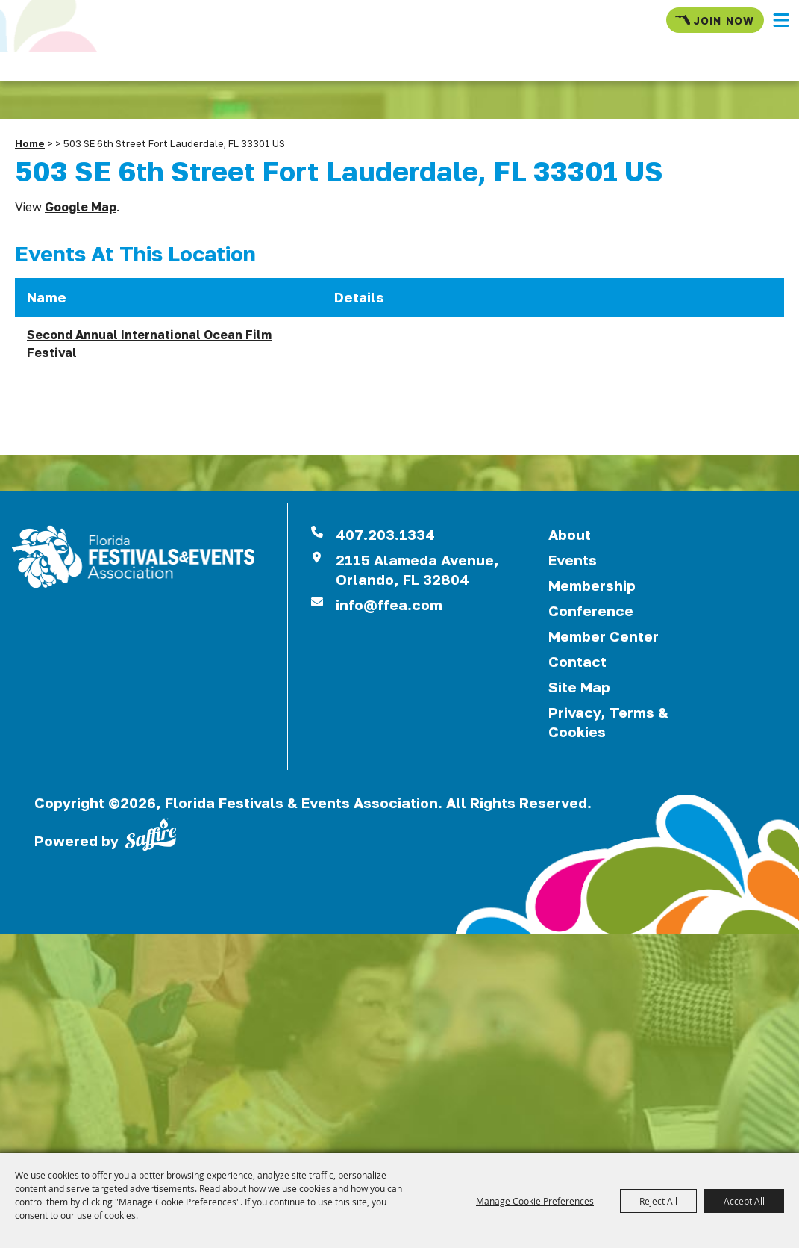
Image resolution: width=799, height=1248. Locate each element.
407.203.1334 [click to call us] (385, 534)
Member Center (603, 636)
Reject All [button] (658, 1201)
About (569, 534)
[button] (781, 20)
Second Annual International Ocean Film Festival (149, 343)
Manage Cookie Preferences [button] (535, 1201)
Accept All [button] (744, 1201)
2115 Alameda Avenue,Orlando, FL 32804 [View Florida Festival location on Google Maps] (417, 569)
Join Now (715, 20)
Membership (592, 585)
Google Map (80, 206)
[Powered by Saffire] (150, 832)
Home (30, 143)
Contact (577, 661)
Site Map (579, 686)
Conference (590, 610)
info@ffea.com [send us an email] (389, 604)
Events (572, 559)
